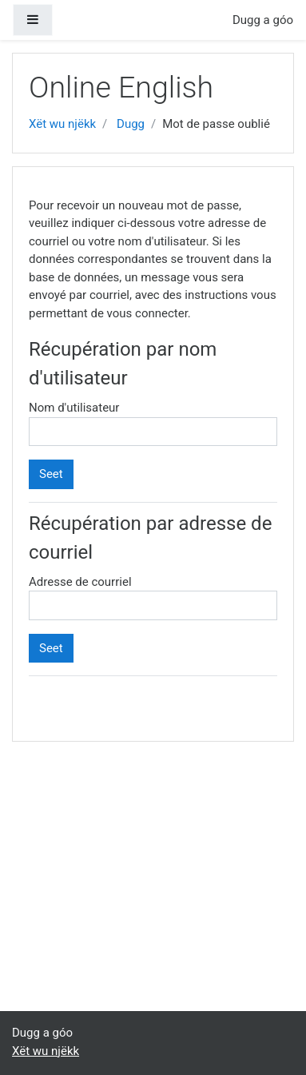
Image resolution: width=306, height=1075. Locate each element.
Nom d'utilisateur (74, 407)
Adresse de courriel (80, 582)
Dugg (131, 124)
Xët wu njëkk (62, 124)
